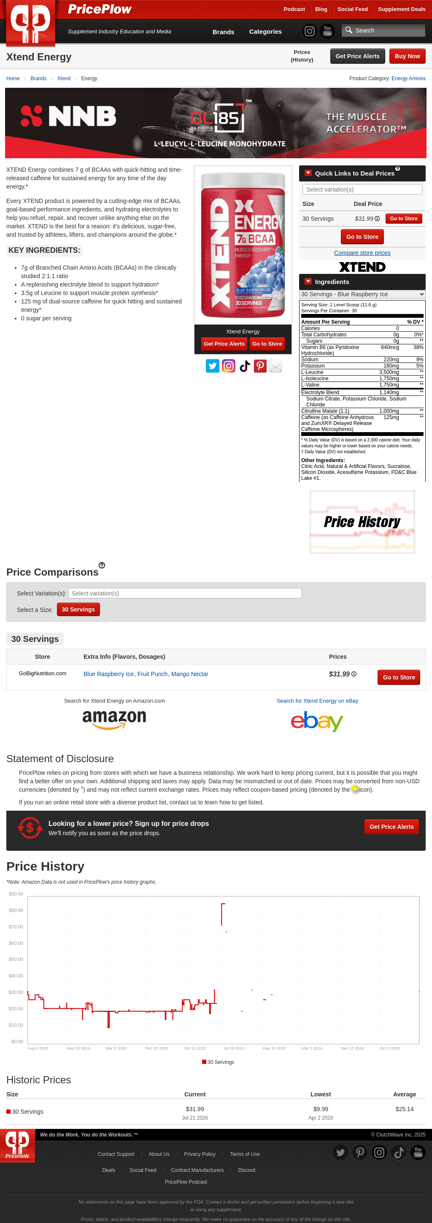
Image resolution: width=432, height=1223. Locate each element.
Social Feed (353, 9)
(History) (302, 60)
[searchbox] (364, 186)
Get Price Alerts (358, 56)
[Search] (383, 30)
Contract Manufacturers (197, 1166)
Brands (224, 31)
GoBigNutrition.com (43, 669)
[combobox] (362, 185)
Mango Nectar (189, 670)
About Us (159, 1150)
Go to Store (404, 215)
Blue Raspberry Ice (109, 670)
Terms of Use (245, 1150)
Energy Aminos (409, 78)
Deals (108, 1166)
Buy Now (407, 56)
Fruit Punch (153, 670)
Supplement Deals (402, 9)
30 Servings (78, 605)
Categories (265, 31)
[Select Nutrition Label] (362, 290)
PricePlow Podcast (186, 1178)
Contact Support (116, 1150)
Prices (302, 52)
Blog (321, 9)
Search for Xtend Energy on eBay (318, 697)
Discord (247, 1166)
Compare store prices (362, 249)
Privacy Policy (200, 1150)
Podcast (294, 9)
